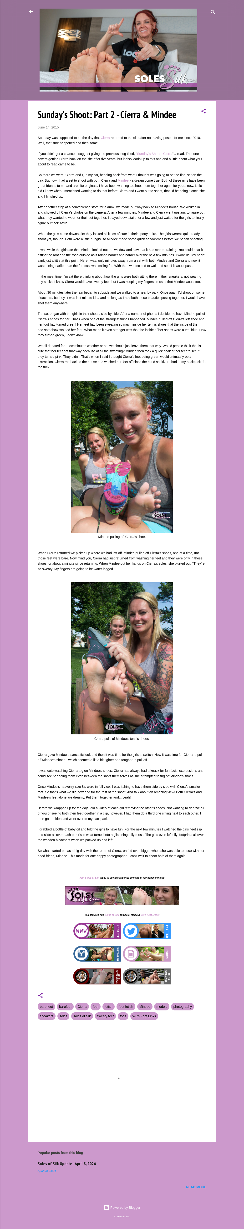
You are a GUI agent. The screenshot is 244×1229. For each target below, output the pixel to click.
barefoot (65, 1007)
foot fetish (126, 1007)
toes (123, 1016)
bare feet (46, 1007)
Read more (196, 1187)
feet (95, 1007)
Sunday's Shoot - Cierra (154, 154)
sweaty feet (105, 1016)
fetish (108, 1007)
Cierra (105, 138)
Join (81, 877)
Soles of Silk (92, 877)
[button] (203, 112)
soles (63, 1016)
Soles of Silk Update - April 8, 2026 (67, 1163)
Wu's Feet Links (150, 915)
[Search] (213, 13)
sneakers (46, 1016)
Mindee (123, 180)
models (161, 1007)
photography (182, 1007)
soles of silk (82, 1016)
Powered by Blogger (122, 1207)
